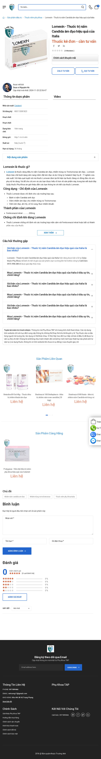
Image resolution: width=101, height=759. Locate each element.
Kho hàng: (7, 697)
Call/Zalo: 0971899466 (60, 715)
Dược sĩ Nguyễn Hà (21, 87)
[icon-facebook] (54, 46)
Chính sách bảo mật (10, 734)
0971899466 (13, 689)
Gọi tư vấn (89, 71)
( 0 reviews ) (69, 51)
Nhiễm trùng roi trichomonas (40, 497)
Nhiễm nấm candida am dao (14, 497)
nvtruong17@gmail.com (17, 693)
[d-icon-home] (3, 17)
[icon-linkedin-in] (64, 46)
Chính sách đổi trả (9, 730)
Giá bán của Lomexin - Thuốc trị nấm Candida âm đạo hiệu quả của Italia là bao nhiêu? (47, 249)
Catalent (18, 106)
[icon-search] (83, 7)
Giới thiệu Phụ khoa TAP (11, 714)
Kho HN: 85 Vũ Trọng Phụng (22, 697)
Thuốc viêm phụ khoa (33, 17)
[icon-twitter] (59, 46)
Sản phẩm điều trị (14, 17)
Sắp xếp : (7, 608)
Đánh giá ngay (15, 597)
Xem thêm (49, 233)
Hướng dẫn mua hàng (11, 718)
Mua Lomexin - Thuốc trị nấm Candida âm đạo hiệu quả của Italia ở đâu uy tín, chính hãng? (48, 273)
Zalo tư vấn (63, 71)
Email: (5, 693)
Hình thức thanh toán (10, 726)
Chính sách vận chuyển (11, 722)
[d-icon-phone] (91, 7)
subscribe (73, 667)
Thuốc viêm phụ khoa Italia (65, 497)
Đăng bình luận (15, 551)
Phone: (6, 689)
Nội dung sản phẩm (17, 157)
